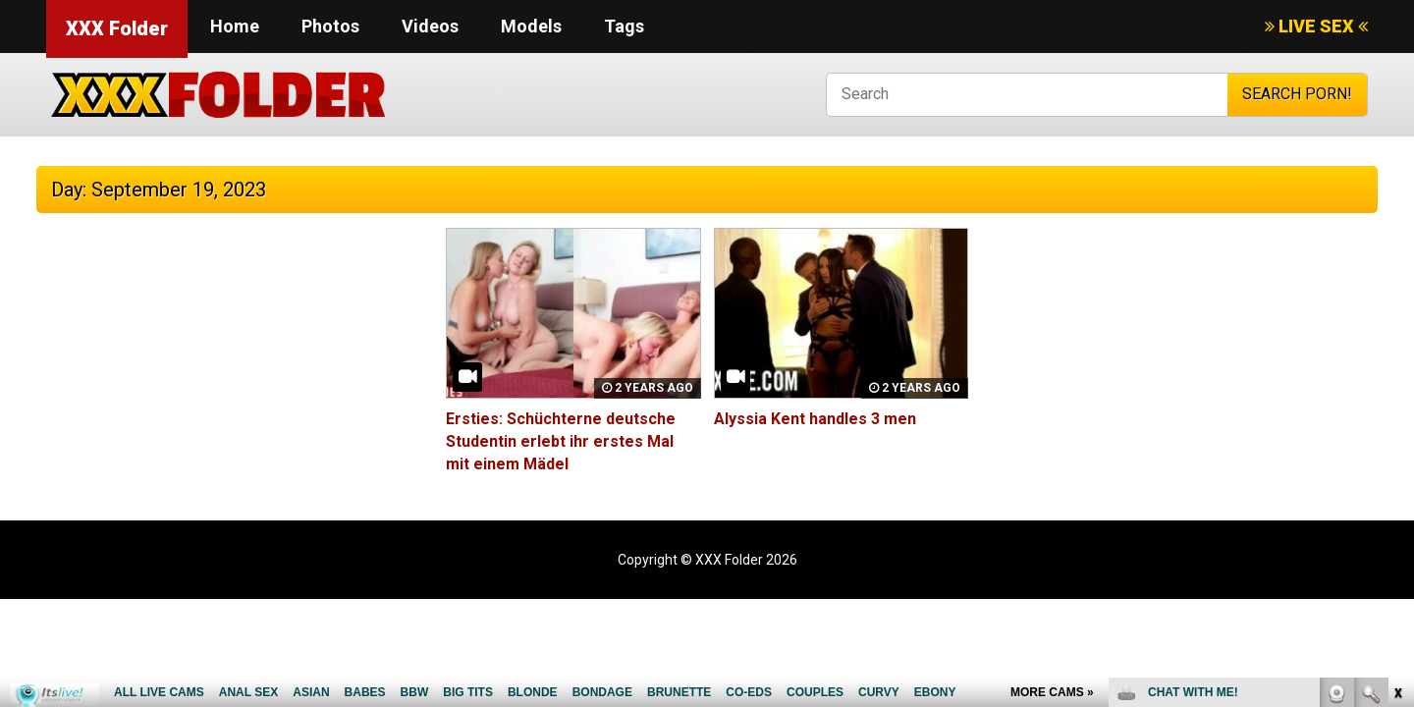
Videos (430, 26)
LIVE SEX (1316, 26)
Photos (330, 26)
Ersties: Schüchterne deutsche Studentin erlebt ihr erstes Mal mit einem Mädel (561, 441)
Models (531, 26)
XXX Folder (117, 28)
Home (234, 26)
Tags (624, 26)
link (1397, 400)
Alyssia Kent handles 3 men (815, 418)
